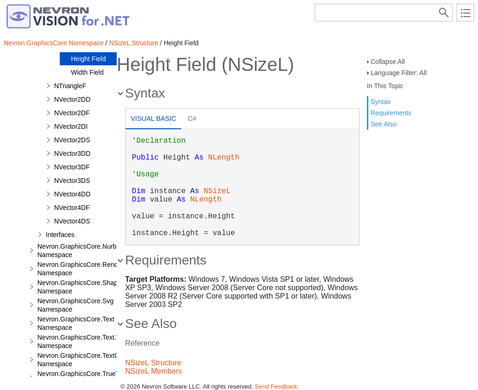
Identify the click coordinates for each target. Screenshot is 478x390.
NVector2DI (71, 126)
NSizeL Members (153, 371)
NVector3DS (72, 180)
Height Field (88, 59)
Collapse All (388, 61)
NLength (223, 157)
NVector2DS (72, 140)
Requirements (391, 113)
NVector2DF (72, 113)
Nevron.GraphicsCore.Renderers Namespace (85, 269)
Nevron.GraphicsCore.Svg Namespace (75, 305)
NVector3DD (72, 153)
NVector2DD (72, 99)
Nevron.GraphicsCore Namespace (54, 43)
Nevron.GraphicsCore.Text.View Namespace (83, 341)
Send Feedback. (277, 386)
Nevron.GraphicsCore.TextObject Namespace (85, 360)
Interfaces (60, 234)
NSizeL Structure (133, 43)
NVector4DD (72, 194)
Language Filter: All (399, 73)
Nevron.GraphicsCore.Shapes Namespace (81, 287)
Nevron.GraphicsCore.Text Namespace (75, 323)
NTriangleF (70, 86)
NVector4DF (72, 207)
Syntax (381, 101)
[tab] (153, 119)
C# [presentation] (192, 118)
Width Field (87, 72)
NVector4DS (72, 221)
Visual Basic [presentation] (153, 118)
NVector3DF (72, 167)
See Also (383, 124)
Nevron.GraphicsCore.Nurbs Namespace (78, 250)
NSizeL (217, 191)
